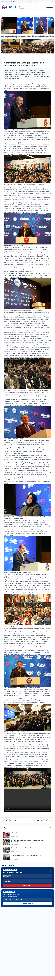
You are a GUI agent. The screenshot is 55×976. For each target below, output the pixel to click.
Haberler (11, 13)
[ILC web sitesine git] (21, 7)
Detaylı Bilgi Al (27, 885)
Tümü (51, 827)
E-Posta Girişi (4, 1)
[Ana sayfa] (8, 7)
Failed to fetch (49, 7)
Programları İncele (27, 903)
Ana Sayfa (4, 13)
